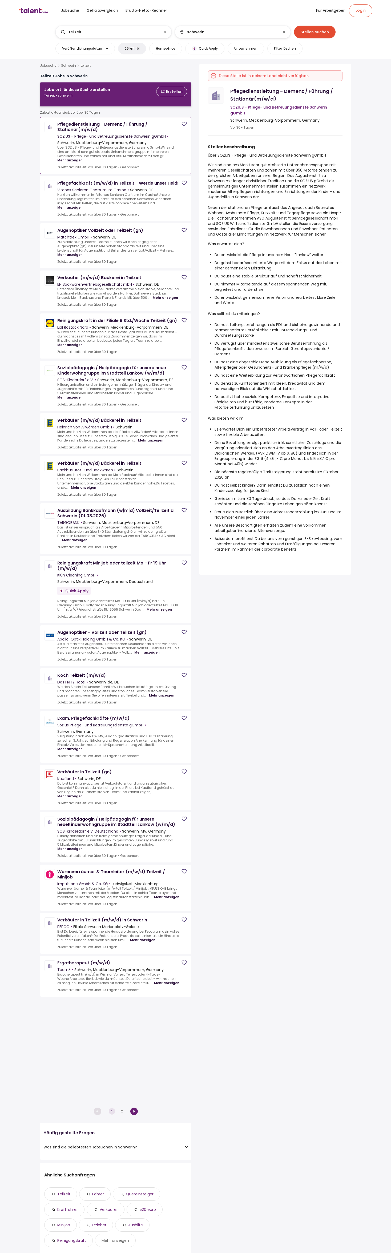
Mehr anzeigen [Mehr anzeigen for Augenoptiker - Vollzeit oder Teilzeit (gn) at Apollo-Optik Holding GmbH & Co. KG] (147, 648)
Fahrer (98, 1194)
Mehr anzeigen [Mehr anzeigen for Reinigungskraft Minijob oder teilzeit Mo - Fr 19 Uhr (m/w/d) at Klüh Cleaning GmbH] (159, 605)
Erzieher (99, 1225)
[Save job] (184, 119)
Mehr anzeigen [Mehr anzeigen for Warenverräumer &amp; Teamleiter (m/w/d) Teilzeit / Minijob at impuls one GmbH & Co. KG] (166, 893)
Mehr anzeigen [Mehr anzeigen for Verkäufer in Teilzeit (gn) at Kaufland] (70, 792)
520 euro (148, 1209)
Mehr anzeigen (115, 1240)
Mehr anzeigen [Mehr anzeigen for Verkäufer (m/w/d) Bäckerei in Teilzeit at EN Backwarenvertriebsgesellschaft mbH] (165, 293)
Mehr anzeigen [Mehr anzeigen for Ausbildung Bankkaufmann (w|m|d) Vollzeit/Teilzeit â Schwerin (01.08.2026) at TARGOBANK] (74, 536)
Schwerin (68, 65)
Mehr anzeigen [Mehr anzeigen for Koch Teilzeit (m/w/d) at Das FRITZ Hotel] (161, 691)
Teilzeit (63, 1194)
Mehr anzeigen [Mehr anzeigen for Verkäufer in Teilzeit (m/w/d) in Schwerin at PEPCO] (142, 936)
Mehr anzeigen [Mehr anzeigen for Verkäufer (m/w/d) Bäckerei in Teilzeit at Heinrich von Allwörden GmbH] (150, 436)
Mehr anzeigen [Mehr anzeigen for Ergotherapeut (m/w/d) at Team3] (166, 979)
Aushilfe (135, 1225)
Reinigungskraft (71, 1240)
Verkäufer (109, 1209)
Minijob (63, 1225)
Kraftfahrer (67, 1209)
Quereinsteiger (140, 1194)
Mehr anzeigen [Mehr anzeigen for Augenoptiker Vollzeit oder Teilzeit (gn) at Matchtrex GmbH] (70, 250)
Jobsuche (48, 65)
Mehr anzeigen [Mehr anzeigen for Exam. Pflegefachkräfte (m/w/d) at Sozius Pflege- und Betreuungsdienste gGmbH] (70, 745)
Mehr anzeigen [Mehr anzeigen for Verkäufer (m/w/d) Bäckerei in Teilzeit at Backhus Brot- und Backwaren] (83, 483)
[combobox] (113, 32)
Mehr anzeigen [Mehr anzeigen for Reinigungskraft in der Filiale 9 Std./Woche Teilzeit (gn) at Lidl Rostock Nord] (70, 341)
